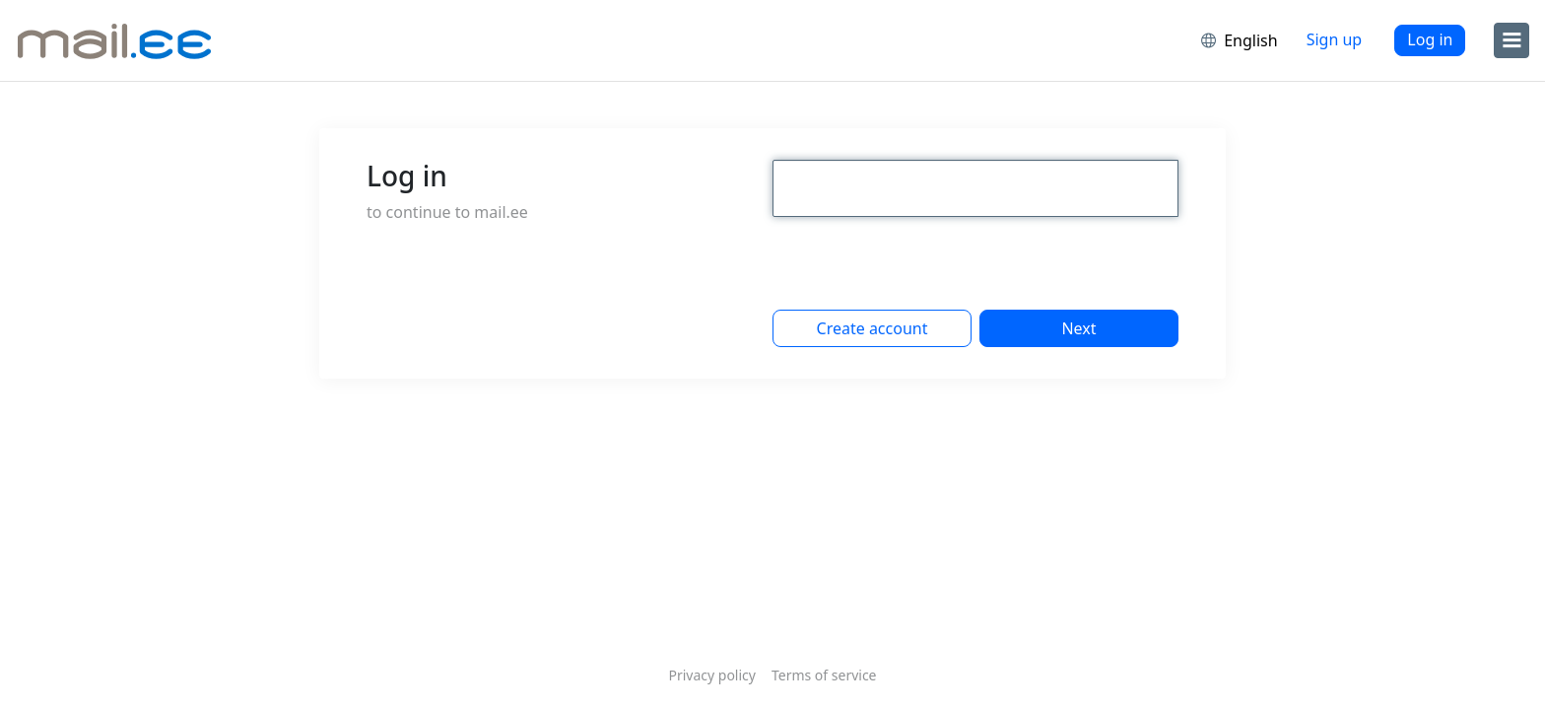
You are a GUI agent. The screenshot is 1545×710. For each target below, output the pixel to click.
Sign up (1335, 39)
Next (1078, 328)
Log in (1429, 39)
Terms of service (824, 675)
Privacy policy (712, 675)
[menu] (1511, 40)
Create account (872, 328)
